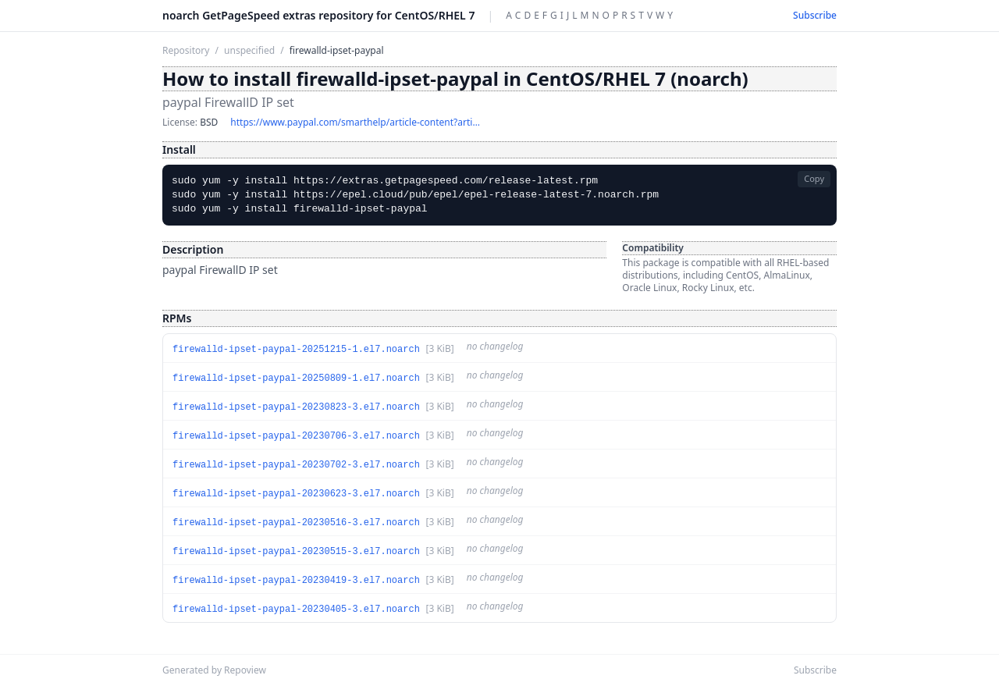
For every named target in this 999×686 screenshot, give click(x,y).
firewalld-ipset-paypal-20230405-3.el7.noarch (296, 609)
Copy (814, 178)
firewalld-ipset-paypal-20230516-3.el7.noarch (296, 522)
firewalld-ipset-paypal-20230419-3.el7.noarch (296, 580)
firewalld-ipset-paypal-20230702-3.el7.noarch (296, 465)
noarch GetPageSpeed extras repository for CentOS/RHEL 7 (318, 15)
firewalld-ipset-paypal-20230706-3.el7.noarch (296, 436)
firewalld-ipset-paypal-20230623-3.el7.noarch (296, 494)
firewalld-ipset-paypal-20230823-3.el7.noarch (296, 407)
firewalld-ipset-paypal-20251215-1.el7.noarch (296, 349)
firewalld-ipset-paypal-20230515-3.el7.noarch (296, 551)
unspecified (249, 50)
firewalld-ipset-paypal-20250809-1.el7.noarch (296, 378)
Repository (185, 50)
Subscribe (815, 15)
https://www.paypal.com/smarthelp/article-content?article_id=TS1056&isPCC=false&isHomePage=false (355, 122)
